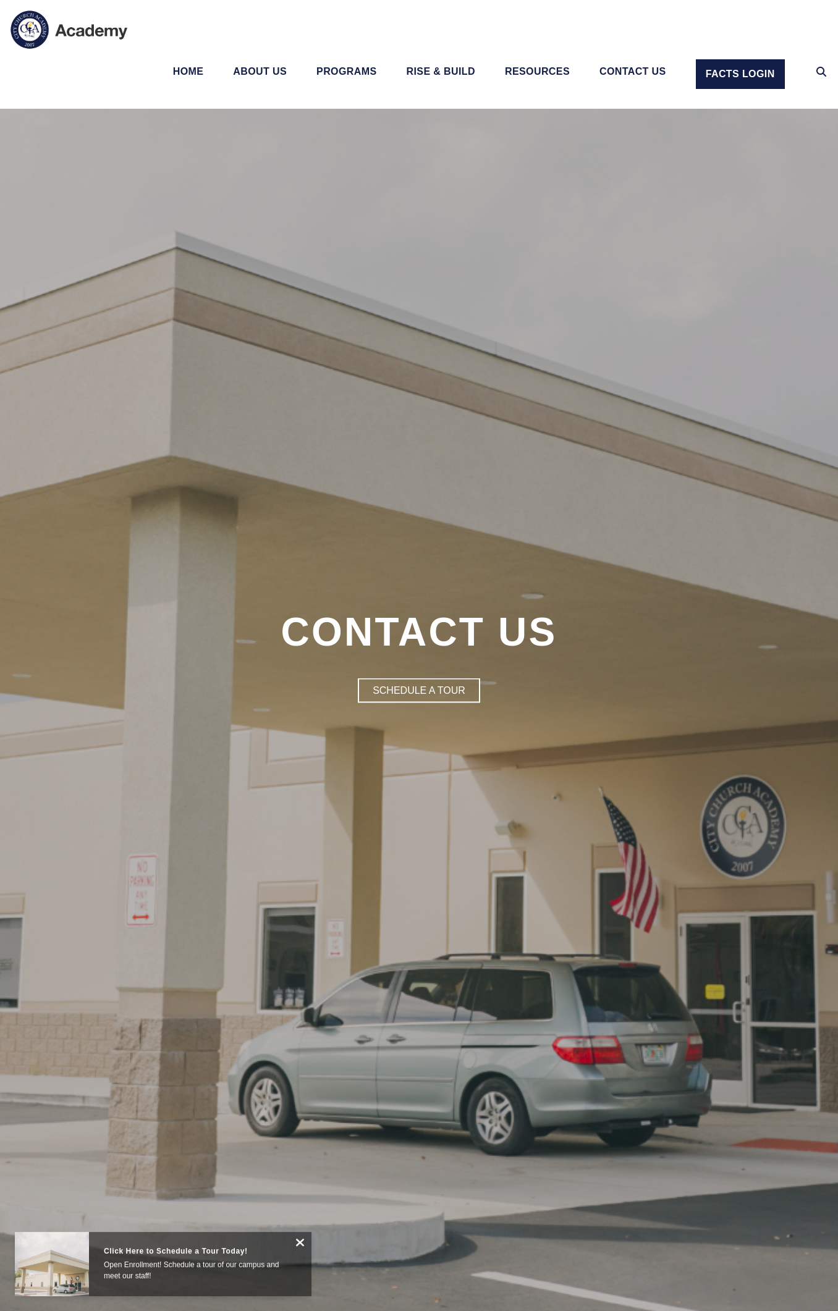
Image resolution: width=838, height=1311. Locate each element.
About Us (260, 72)
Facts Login (740, 74)
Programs (346, 72)
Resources (537, 72)
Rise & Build (441, 72)
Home (188, 72)
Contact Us (632, 72)
